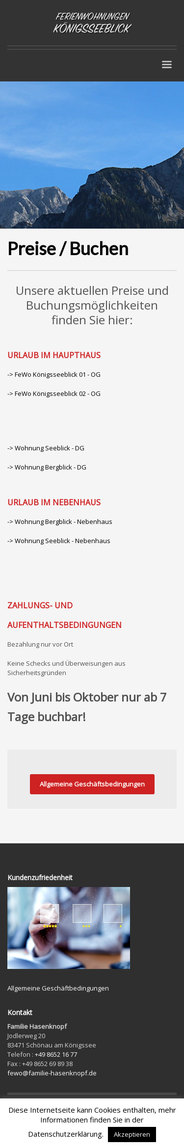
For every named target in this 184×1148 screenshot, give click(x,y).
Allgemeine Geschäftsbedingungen (92, 784)
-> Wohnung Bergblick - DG (46, 467)
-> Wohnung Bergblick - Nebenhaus (59, 521)
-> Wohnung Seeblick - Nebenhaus (58, 540)
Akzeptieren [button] (132, 1134)
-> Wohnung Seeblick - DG (45, 448)
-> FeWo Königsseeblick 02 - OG (54, 393)
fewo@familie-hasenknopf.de (52, 1073)
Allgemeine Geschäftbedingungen (58, 988)
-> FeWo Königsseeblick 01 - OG (54, 374)
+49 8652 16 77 (56, 1054)
